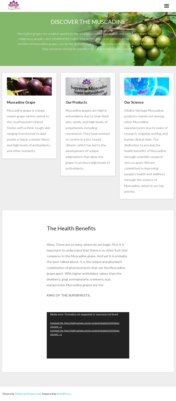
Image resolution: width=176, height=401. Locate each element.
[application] (88, 335)
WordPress (64, 393)
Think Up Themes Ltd (28, 393)
